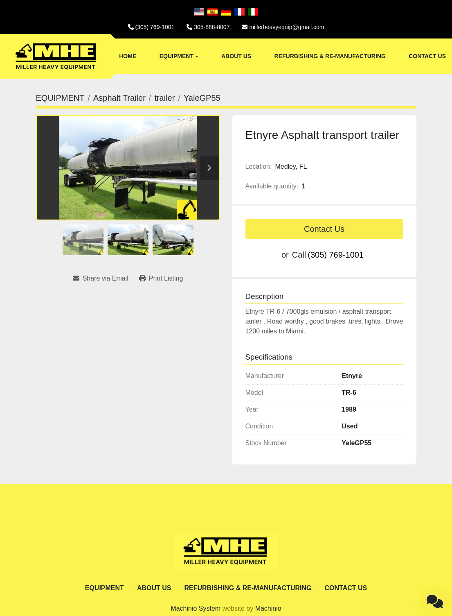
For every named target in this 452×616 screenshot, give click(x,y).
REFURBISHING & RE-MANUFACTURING (330, 56)
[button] (179, 56)
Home (127, 56)
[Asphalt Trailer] (119, 97)
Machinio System (195, 608)
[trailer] (164, 97)
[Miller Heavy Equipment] (226, 550)
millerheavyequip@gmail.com (286, 27)
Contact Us (324, 228)
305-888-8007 (211, 27)
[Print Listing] (161, 278)
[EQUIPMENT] (60, 97)
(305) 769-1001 (155, 27)
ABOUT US (236, 56)
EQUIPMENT (176, 56)
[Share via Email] (100, 278)
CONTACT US (427, 56)
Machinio (268, 608)
